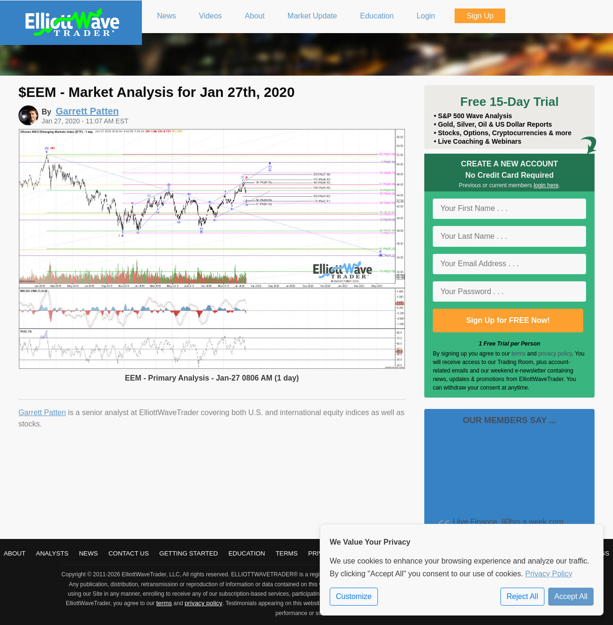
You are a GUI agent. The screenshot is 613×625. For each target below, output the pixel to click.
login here (546, 185)
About (15, 553)
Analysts (52, 553)
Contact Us (128, 553)
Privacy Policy (548, 574)
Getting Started (188, 553)
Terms (287, 553)
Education (246, 553)
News (88, 553)
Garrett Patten (42, 412)
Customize (354, 596)
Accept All (570, 596)
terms (518, 353)
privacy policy (555, 353)
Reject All (522, 596)
